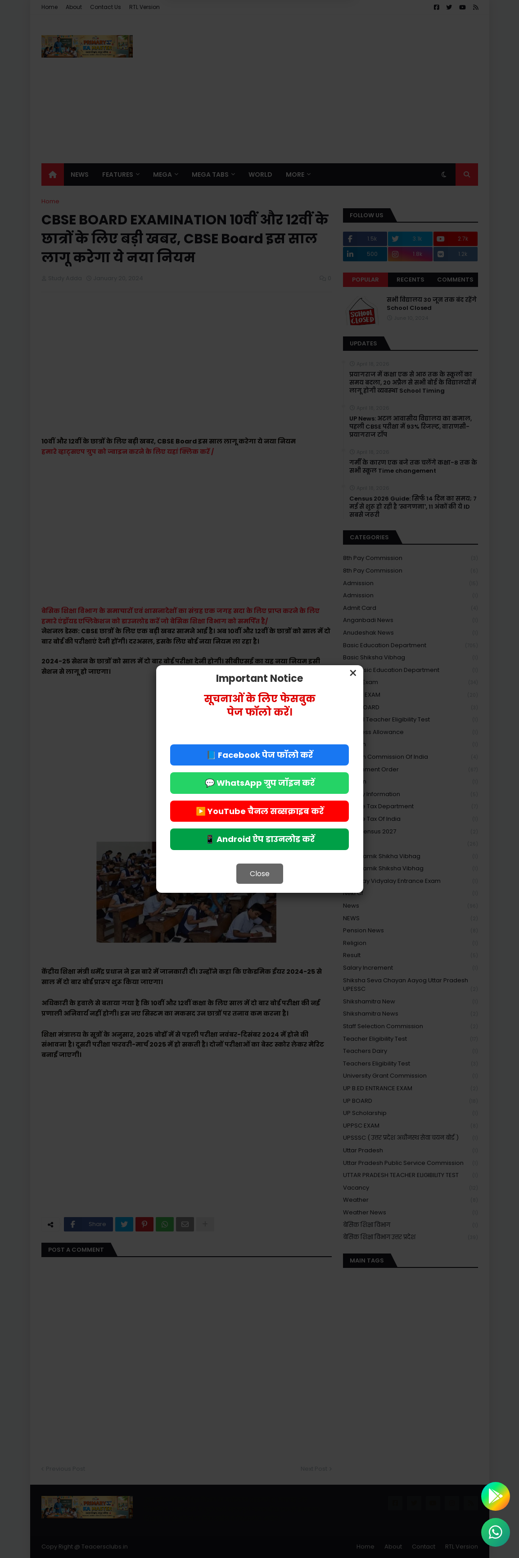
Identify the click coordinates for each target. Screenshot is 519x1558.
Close (260, 874)
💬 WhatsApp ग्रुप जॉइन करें (260, 782)
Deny (214, 41)
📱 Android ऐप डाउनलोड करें (260, 839)
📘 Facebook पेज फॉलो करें (259, 755)
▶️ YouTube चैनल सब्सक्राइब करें (260, 811)
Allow (305, 41)
